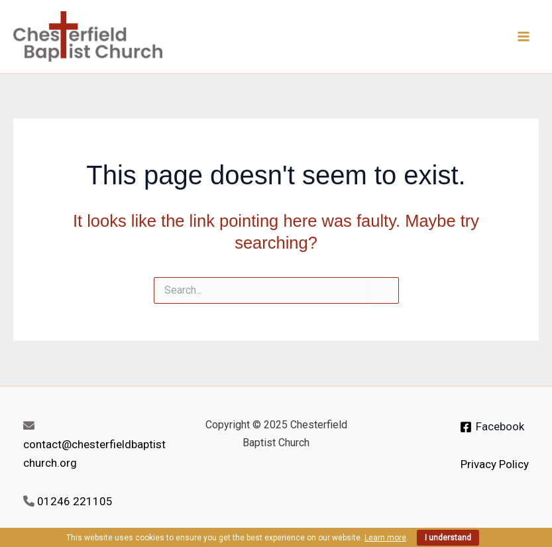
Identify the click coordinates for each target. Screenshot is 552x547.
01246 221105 (75, 501)
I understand (448, 537)
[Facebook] (492, 427)
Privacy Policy (495, 464)
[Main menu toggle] (524, 36)
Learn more (385, 537)
